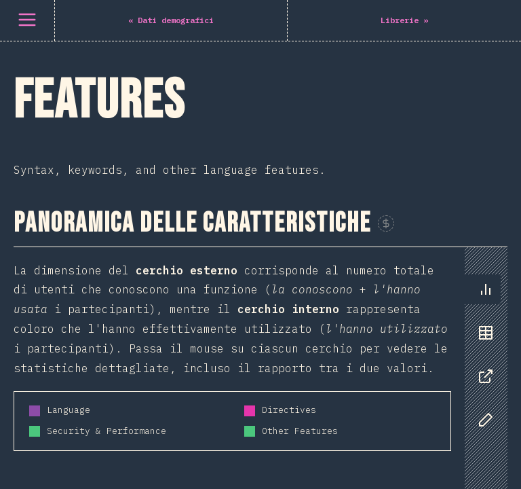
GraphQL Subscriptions (85, 138)
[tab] (486, 81)
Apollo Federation (71, 206)
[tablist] (483, 153)
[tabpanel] (260, 164)
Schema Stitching (68, 240)
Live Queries (54, 172)
